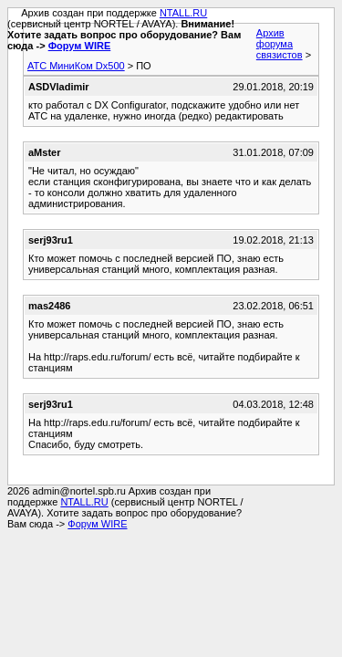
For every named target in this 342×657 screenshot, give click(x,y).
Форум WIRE (79, 45)
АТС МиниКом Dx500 (76, 65)
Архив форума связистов (279, 43)
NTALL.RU (183, 12)
